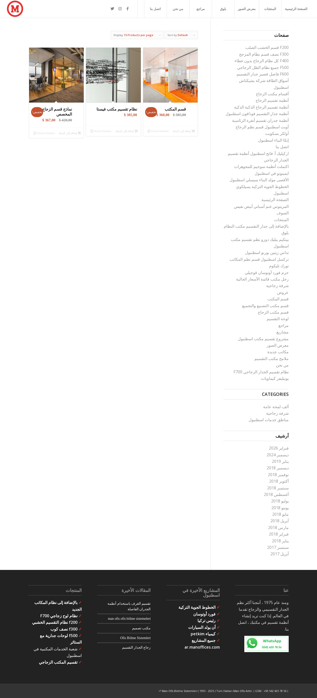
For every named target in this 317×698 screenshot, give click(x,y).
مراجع (283, 325)
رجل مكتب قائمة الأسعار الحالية (262, 279)
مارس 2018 (278, 527)
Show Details (158, 131)
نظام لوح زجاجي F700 (58, 616)
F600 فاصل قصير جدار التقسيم (263, 74)
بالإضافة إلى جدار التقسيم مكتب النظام (256, 226)
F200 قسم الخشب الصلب (267, 47)
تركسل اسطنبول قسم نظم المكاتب (259, 259)
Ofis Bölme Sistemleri (135, 638)
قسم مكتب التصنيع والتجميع (265, 305)
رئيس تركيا (206, 620)
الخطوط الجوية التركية (197, 607)
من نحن (282, 365)
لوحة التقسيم (278, 318)
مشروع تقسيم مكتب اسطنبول (263, 338)
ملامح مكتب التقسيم (271, 358)
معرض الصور (278, 345)
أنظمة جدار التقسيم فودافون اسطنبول (257, 113)
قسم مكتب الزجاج (273, 312)
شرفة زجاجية (277, 285)
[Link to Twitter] (112, 8)
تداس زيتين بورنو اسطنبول (267, 252)
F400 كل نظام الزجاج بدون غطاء (262, 60)
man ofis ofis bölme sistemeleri (129, 619)
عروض (283, 292)
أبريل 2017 (279, 554)
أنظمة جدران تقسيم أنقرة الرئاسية (260, 120)
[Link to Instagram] (120, 8)
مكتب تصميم (141, 628)
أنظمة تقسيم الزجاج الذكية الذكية (261, 107)
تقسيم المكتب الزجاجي (58, 662)
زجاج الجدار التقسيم (136, 647)
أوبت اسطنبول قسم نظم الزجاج (262, 127)
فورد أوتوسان (204, 614)
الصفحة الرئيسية (275, 199)
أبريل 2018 (279, 521)
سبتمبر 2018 (278, 488)
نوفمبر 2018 (278, 474)
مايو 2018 (280, 514)
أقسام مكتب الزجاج (272, 94)
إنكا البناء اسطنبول (273, 140)
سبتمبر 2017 (278, 547)
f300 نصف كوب (63, 629)
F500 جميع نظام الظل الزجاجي (263, 67)
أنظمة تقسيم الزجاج (272, 100)
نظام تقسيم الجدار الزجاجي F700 (261, 372)
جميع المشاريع (204, 640)
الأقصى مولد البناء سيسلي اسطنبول (259, 180)
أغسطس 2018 (276, 494)
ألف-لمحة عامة (276, 406)
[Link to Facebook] (127, 8)
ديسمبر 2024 (278, 455)
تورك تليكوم (279, 266)
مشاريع (282, 332)
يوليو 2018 (280, 501)
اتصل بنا (282, 146)
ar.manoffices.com (202, 647)
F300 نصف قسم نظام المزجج (264, 54)
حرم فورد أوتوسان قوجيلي (267, 272)
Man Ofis (239, 691)
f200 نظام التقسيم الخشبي (54, 622)
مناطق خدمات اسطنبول (269, 419)
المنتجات (281, 219)
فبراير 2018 (279, 534)
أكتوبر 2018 (279, 481)
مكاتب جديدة (278, 352)
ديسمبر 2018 (278, 468)
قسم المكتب (278, 299)
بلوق (285, 232)
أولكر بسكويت (277, 133)
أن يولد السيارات (202, 627)
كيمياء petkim (203, 634)
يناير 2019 (280, 461)
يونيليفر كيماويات (275, 378)
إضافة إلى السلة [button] (184, 131)
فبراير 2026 (279, 448)
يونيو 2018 (280, 507)
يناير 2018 (280, 541)
